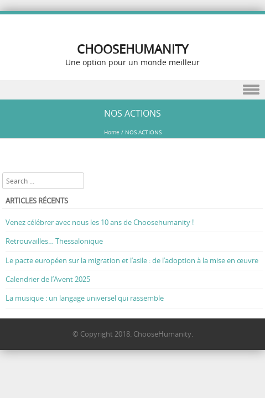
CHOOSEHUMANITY (132, 49)
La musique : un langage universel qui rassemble (85, 298)
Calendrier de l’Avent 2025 (48, 279)
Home (111, 132)
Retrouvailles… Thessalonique (54, 241)
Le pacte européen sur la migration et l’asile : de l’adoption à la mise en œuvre (132, 260)
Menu (132, 90)
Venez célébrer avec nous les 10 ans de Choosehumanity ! (100, 222)
